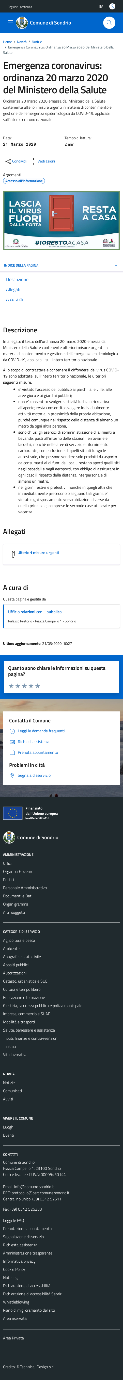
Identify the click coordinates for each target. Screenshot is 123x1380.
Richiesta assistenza (20, 1245)
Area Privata (13, 1338)
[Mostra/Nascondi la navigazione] (10, 22)
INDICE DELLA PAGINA (61, 265)
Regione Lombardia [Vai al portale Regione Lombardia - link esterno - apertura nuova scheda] (20, 6)
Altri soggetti (14, 912)
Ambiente (11, 948)
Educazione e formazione (24, 997)
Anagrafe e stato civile (22, 957)
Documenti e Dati (17, 896)
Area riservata (15, 1318)
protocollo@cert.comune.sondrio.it (40, 1193)
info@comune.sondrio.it (34, 1187)
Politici (8, 879)
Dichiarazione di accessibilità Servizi (32, 1294)
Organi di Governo (18, 871)
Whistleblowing (16, 1302)
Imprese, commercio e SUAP (26, 1014)
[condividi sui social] (15, 161)
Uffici (7, 863)
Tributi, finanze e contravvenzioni (30, 1038)
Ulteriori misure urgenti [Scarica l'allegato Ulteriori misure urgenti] (38, 552)
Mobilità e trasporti (19, 1022)
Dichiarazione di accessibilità (26, 1286)
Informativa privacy (19, 1261)
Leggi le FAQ (13, 1220)
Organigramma (15, 904)
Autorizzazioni (14, 973)
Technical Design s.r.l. (37, 1367)
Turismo (9, 1046)
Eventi (8, 1135)
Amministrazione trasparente (27, 1253)
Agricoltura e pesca (19, 940)
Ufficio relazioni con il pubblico (35, 612)
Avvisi (8, 1099)
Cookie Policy (14, 1269)
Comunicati (12, 1091)
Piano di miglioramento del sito (29, 1310)
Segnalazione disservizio (23, 1237)
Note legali (12, 1277)
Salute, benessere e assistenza (29, 1030)
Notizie (9, 1083)
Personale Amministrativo (25, 888)
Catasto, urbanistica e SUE (25, 981)
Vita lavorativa (15, 1054)
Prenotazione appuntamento (27, 1228)
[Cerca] (109, 23)
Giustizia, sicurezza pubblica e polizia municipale (42, 1005)
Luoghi (8, 1127)
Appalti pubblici (15, 965)
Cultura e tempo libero (21, 989)
